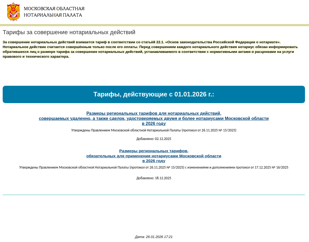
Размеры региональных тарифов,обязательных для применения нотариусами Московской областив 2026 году (153, 156)
